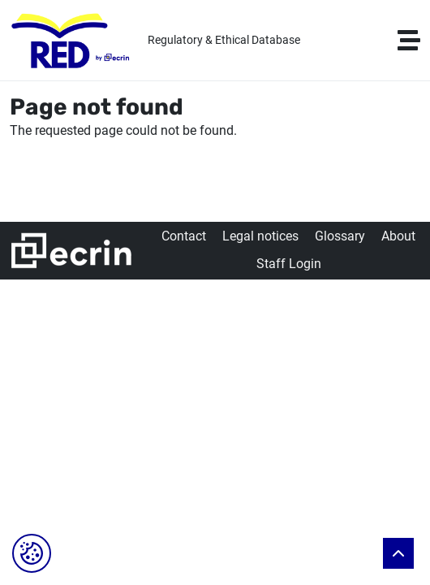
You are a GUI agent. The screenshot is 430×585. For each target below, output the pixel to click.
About (398, 236)
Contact (183, 236)
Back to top (398, 553)
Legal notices (260, 236)
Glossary (340, 236)
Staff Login (288, 263)
